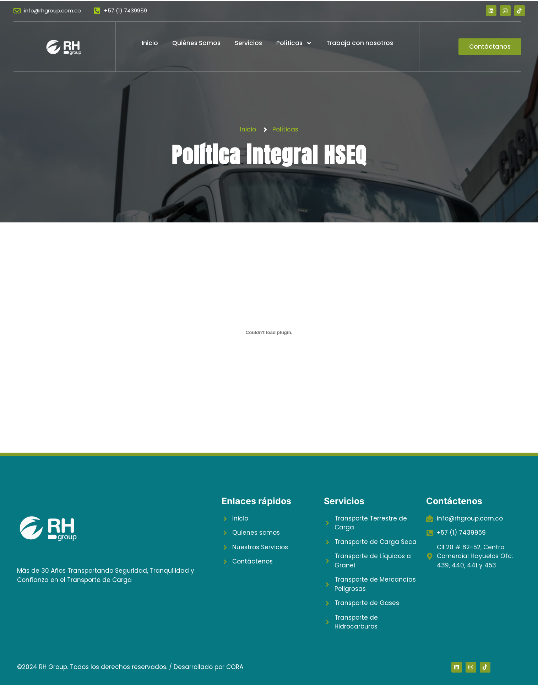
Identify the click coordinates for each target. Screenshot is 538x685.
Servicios (248, 43)
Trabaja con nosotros (359, 43)
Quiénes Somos (196, 43)
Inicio (150, 43)
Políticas (294, 43)
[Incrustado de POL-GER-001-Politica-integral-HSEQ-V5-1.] (269, 332)
